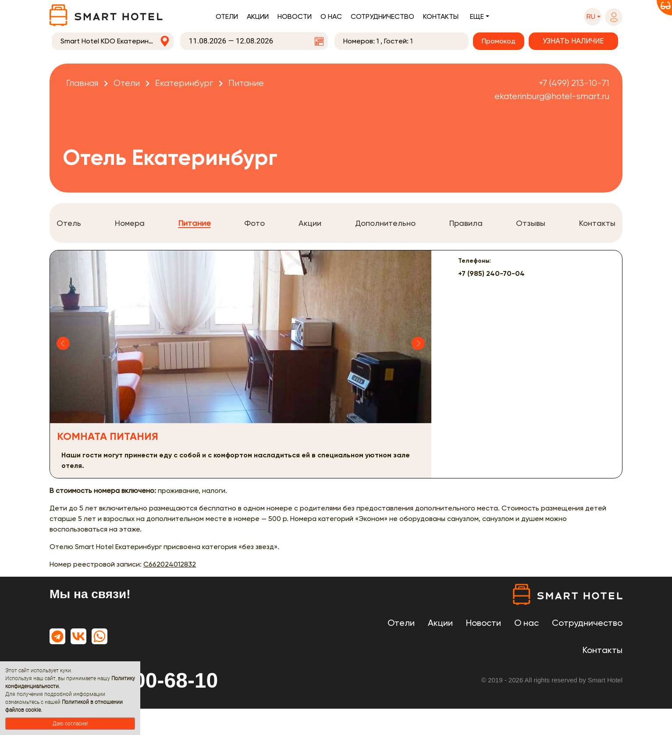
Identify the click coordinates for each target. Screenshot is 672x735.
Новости (294, 16)
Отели (227, 16)
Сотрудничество (382, 16)
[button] (593, 16)
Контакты (441, 16)
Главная (82, 83)
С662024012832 (169, 564)
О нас (331, 16)
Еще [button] (477, 16)
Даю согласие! (70, 724)
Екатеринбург (184, 83)
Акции (258, 16)
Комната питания (107, 436)
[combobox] (113, 41)
